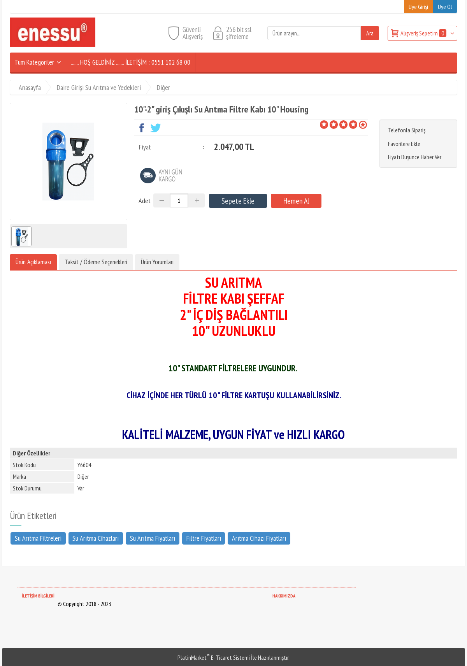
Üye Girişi (418, 7)
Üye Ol (445, 7)
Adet (145, 200)
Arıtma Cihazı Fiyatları (259, 538)
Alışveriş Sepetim (424, 33)
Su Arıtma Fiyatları (152, 538)
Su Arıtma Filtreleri (38, 538)
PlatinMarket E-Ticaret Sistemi (213, 657)
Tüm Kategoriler (34, 62)
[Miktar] (179, 200)
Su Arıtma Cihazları (95, 538)
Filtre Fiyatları (203, 538)
